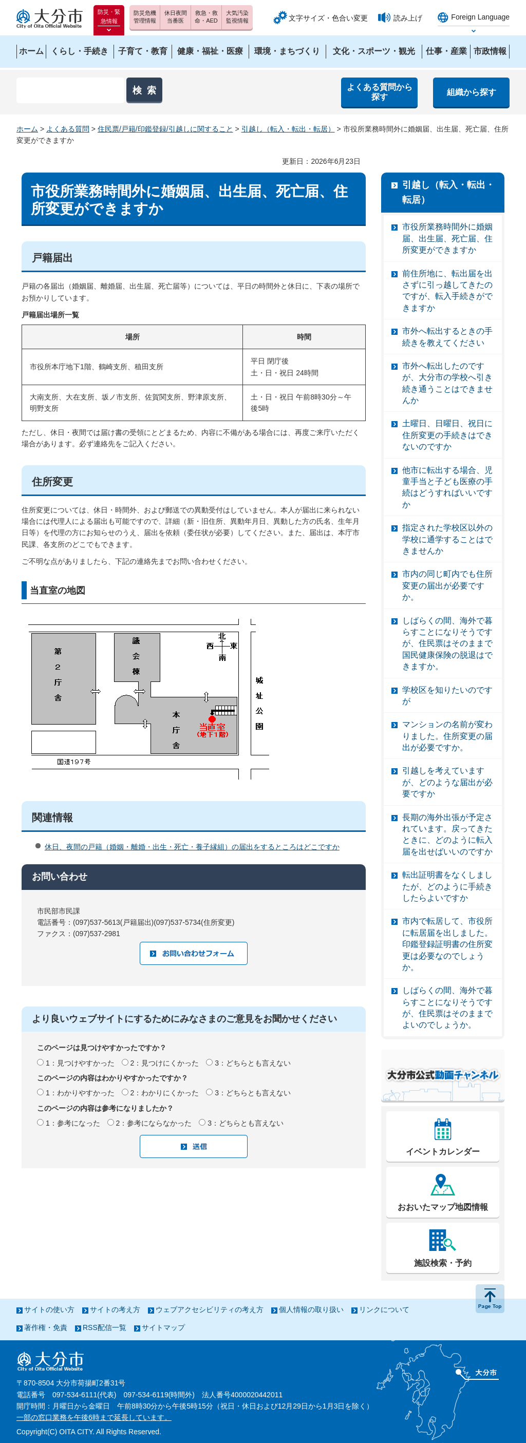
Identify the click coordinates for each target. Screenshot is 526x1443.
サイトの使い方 (49, 1309)
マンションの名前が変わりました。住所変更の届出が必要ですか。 (447, 736)
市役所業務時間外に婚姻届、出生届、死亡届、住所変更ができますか (447, 238)
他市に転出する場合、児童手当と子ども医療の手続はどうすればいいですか (447, 487)
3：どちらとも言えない (253, 1063)
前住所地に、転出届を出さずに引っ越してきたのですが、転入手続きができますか (447, 290)
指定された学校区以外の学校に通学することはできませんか (447, 539)
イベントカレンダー (443, 1151)
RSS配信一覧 (104, 1327)
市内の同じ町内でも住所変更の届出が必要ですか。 (447, 585)
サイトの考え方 (115, 1309)
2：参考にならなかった (154, 1123)
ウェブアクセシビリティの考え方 (210, 1309)
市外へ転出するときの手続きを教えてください (447, 337)
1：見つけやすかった (80, 1063)
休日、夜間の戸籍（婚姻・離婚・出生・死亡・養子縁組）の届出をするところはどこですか (192, 847)
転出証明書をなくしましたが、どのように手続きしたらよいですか (447, 886)
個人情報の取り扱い (311, 1309)
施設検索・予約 (443, 1263)
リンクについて (384, 1309)
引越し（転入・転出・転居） (288, 129)
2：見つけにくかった (164, 1063)
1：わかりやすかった (80, 1093)
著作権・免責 (45, 1327)
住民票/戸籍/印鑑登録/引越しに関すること (165, 129)
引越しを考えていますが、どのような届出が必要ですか (447, 782)
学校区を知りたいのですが (447, 696)
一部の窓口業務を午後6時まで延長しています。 (94, 1417)
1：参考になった (73, 1123)
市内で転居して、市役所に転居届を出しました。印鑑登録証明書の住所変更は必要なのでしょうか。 (447, 944)
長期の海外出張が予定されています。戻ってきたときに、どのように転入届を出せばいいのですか (447, 834)
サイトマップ (163, 1327)
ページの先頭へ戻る (490, 1298)
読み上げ (407, 18)
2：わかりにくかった (164, 1093)
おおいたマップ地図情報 (443, 1207)
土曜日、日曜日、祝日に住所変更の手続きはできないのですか (447, 435)
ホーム (27, 129)
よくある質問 (67, 129)
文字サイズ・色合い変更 (328, 18)
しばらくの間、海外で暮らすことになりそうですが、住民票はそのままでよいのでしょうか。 (447, 1007)
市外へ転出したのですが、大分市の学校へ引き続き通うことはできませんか (447, 383)
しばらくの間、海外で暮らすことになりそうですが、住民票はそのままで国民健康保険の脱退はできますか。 (447, 643)
